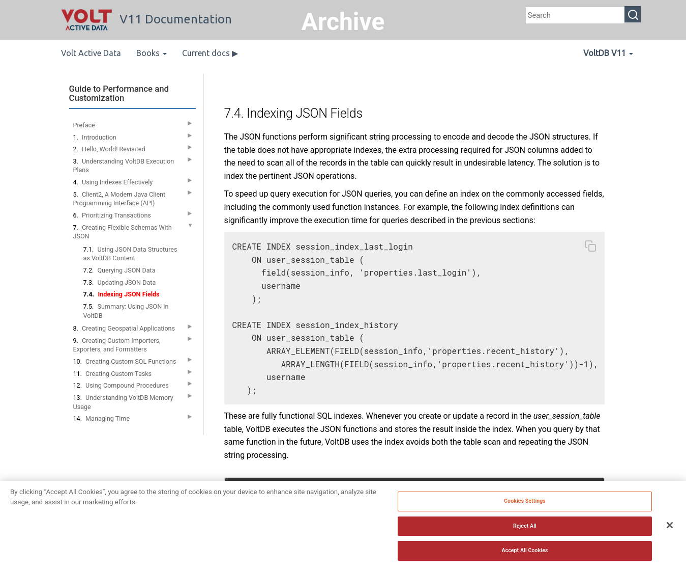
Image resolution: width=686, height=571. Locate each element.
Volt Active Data (91, 53)
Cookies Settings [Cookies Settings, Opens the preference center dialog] (525, 502)
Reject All (524, 527)
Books (151, 53)
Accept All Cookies (524, 552)
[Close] (670, 526)
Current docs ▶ (210, 53)
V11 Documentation (146, 19)
